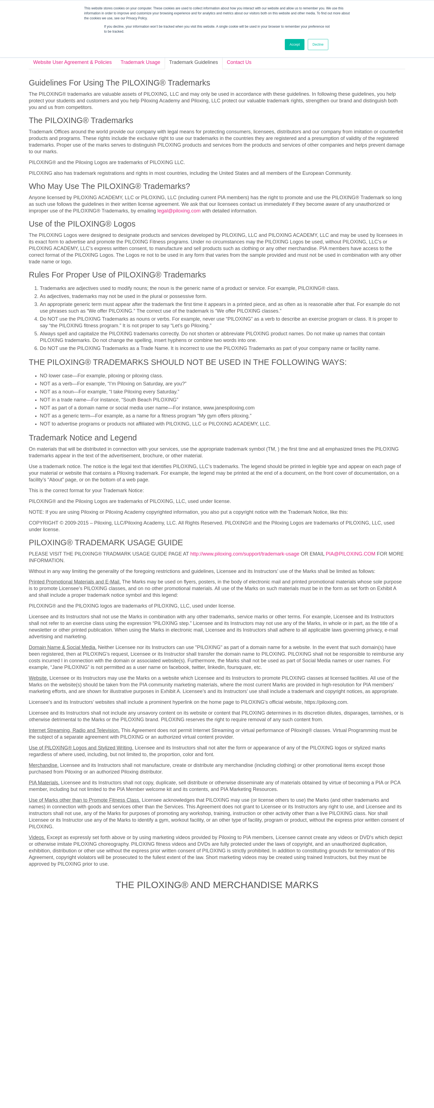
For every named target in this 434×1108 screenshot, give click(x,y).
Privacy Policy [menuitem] (165, 1088)
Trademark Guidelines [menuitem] (230, 1088)
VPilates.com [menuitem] (263, 1066)
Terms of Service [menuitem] (265, 1088)
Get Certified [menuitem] (186, 1066)
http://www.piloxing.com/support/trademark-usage (244, 530)
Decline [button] (318, 44)
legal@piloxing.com (178, 187)
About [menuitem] (161, 1066)
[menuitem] (194, 1029)
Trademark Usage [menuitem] (194, 1088)
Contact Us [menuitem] (234, 1066)
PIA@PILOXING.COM (350, 530)
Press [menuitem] (211, 1066)
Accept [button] (295, 44)
